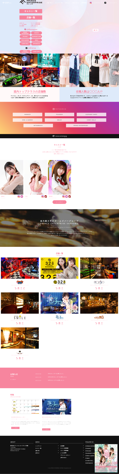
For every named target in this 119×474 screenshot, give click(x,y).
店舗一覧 (31, 17)
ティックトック (110, 3)
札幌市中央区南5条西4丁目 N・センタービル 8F (19, 285)
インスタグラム (96, 3)
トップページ (38, 446)
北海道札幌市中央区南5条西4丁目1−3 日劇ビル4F (59, 320)
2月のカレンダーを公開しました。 (56, 373)
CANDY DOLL (25, 43)
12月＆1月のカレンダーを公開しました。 (58, 377)
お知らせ (21, 23)
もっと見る (59, 202)
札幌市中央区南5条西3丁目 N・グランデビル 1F (19, 355)
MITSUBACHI (36, 43)
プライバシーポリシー (65, 455)
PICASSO (25, 36)
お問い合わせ (34, 25)
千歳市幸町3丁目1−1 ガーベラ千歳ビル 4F (59, 285)
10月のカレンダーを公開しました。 (56, 380)
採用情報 (85, 2)
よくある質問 (22, 24)
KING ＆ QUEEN (27, 120)
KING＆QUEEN (25, 40)
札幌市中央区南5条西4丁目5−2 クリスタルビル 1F (20, 320)
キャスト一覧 (30, 11)
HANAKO (36, 33)
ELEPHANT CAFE (36, 36)
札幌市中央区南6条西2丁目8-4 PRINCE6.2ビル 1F (99, 285)
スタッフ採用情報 (35, 24)
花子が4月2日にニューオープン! (51, 417)
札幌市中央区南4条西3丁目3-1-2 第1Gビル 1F (99, 320)
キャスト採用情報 (35, 23)
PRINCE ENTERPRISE (25, 33)
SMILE (36, 40)
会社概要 (21, 25)
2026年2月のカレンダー (18, 417)
